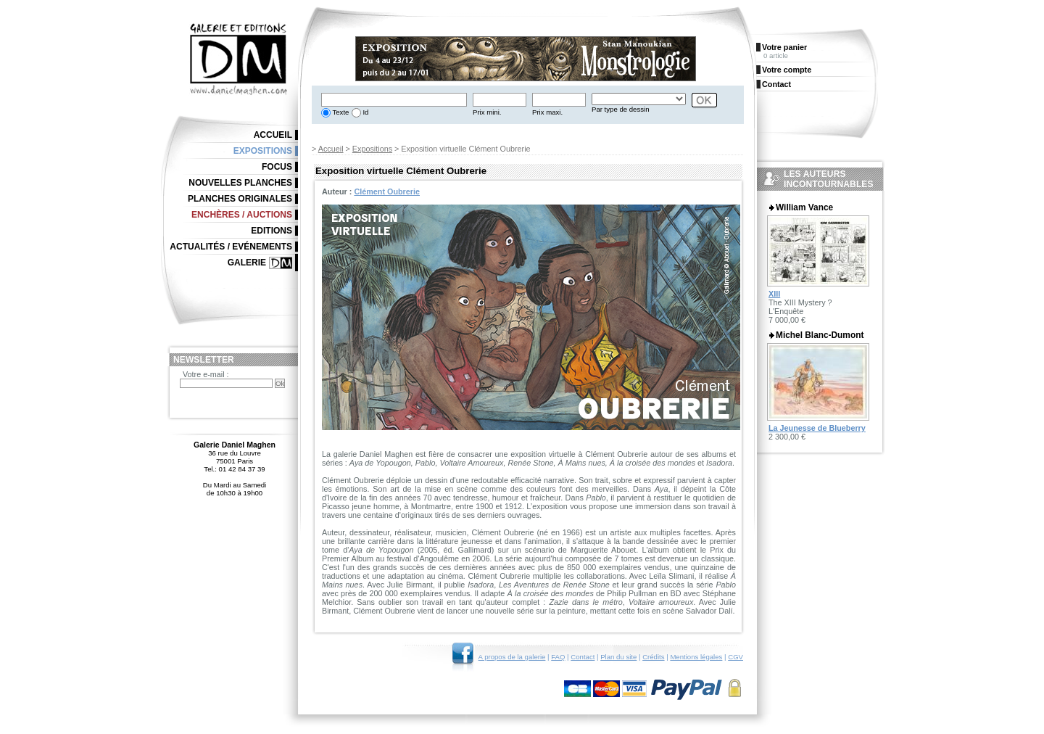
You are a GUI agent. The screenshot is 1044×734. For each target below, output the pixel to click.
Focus (277, 167)
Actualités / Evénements (231, 247)
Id (365, 112)
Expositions (372, 148)
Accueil (331, 148)
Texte (340, 112)
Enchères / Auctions (241, 215)
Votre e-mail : (206, 374)
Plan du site (618, 657)
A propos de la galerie (512, 657)
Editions (271, 231)
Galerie (247, 262)
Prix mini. (487, 112)
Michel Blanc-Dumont (819, 335)
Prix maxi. (547, 112)
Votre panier (784, 47)
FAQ (558, 657)
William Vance (804, 207)
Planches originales (240, 199)
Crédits (653, 657)
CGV (735, 657)
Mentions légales (696, 657)
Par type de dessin (620, 109)
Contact (582, 657)
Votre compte (786, 69)
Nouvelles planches (240, 183)
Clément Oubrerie (387, 191)
